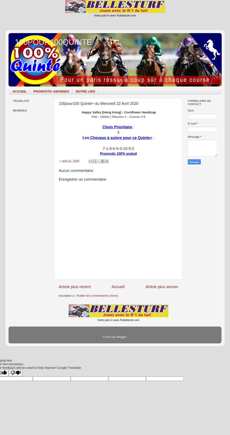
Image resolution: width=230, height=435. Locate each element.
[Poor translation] (15, 372)
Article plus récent (75, 286)
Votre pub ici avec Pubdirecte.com (115, 15)
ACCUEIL (20, 91)
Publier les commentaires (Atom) (97, 295)
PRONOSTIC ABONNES (51, 91)
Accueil (117, 286)
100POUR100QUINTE (53, 42)
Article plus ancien (162, 286)
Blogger (121, 336)
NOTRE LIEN (85, 91)
